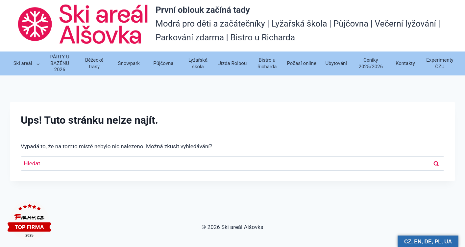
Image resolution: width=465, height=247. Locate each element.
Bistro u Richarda (267, 63)
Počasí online (301, 63)
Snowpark (129, 63)
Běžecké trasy (94, 63)
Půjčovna (163, 63)
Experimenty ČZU (439, 63)
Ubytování (336, 63)
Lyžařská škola (198, 63)
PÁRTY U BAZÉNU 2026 (59, 63)
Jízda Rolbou (232, 63)
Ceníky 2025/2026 (370, 63)
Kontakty (405, 63)
